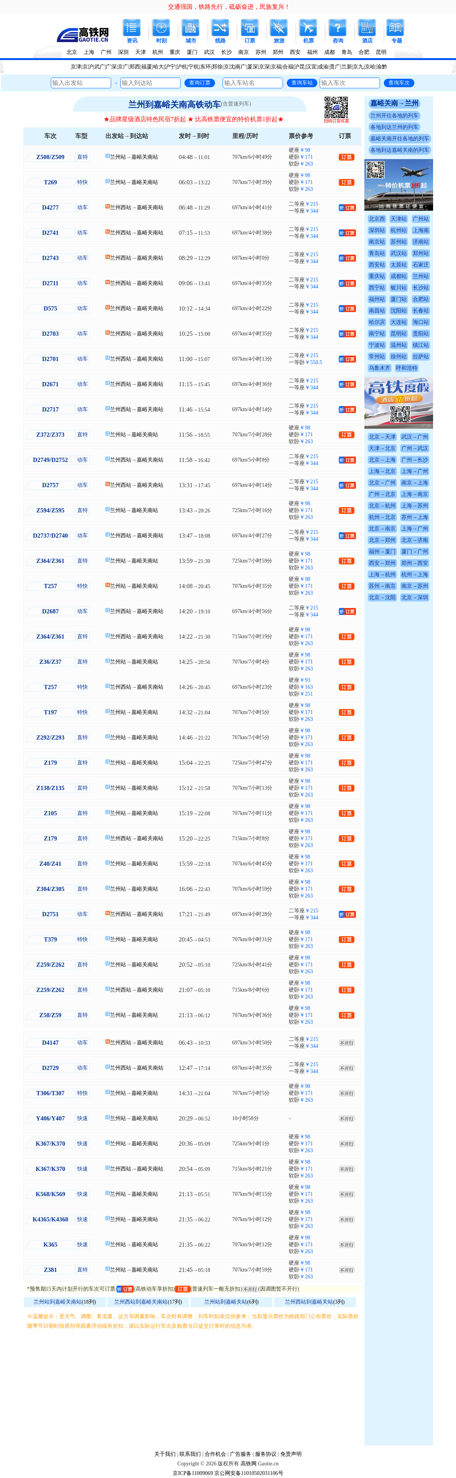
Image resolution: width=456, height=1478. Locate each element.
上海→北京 (382, 471)
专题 (396, 41)
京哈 (370, 67)
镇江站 (421, 345)
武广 (99, 67)
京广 (123, 67)
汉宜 (311, 67)
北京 (71, 52)
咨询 (338, 41)
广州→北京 (382, 494)
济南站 (421, 242)
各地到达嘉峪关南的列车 (399, 150)
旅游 (279, 41)
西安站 (377, 265)
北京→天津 (382, 437)
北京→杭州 (382, 506)
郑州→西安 (414, 563)
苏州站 (399, 242)
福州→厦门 (382, 551)
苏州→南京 (382, 586)
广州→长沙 (414, 460)
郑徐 (217, 67)
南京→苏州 (414, 586)
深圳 (123, 52)
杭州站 (399, 230)
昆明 (381, 52)
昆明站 (399, 334)
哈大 (158, 67)
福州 (312, 52)
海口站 (421, 322)
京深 (264, 67)
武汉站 (399, 253)
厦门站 (399, 299)
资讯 (132, 41)
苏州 (260, 52)
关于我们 (165, 1454)
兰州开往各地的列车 (394, 116)
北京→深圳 (414, 597)
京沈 (229, 67)
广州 (106, 52)
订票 (249, 41)
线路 (220, 41)
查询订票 (199, 83)
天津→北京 (382, 448)
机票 (308, 41)
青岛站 (377, 253)
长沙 (226, 52)
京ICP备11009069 (193, 1473)
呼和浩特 (406, 368)
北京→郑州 (382, 540)
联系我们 (190, 1454)
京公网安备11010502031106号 (248, 1473)
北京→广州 (382, 483)
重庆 (175, 52)
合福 (288, 67)
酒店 (367, 41)
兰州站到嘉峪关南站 (58, 1302)
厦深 (252, 67)
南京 (243, 52)
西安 (295, 52)
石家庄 (421, 265)
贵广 (335, 67)
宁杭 (193, 67)
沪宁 (170, 67)
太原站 (399, 265)
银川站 (399, 288)
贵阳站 (421, 334)
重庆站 (377, 276)
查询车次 (399, 83)
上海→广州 (414, 471)
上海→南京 (414, 494)
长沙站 (421, 288)
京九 (358, 67)
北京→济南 (414, 540)
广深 (111, 67)
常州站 (377, 356)
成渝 (323, 67)
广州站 (421, 219)
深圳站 (377, 230)
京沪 (87, 67)
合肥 (364, 52)
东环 (205, 67)
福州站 (377, 299)
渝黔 (382, 67)
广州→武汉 (414, 448)
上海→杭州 (382, 574)
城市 (191, 41)
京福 (276, 67)
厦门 (192, 52)
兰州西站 (120, 207)
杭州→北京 (382, 517)
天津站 (399, 219)
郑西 (134, 67)
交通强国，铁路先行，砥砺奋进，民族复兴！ (229, 6)
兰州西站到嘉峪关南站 (141, 1302)
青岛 (346, 52)
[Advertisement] (194, 1388)
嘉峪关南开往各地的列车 (399, 138)
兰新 (346, 67)
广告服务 (240, 1454)
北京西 (377, 219)
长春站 (421, 311)
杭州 (157, 52)
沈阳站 (399, 311)
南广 (240, 67)
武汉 (209, 52)
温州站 (399, 345)
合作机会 (215, 1454)
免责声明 (291, 1454)
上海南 (421, 230)
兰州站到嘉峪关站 (225, 1302)
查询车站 (302, 83)
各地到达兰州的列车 (394, 127)
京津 (76, 67)
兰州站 (118, 157)
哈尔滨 (377, 322)
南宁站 (377, 334)
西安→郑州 (382, 563)
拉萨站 (421, 356)
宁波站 (377, 345)
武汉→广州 (414, 437)
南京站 (377, 242)
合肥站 (421, 299)
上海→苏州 (414, 506)
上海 (89, 52)
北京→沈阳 (382, 597)
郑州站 (421, 253)
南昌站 (377, 311)
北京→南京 (382, 529)
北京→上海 (382, 460)
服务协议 (266, 1454)
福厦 (146, 67)
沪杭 (181, 67)
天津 (140, 52)
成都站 (399, 276)
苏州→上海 (414, 517)
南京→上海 (414, 483)
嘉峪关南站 (144, 157)
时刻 (161, 41)
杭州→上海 (414, 574)
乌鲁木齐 (379, 368)
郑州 (278, 52)
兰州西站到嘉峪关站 (309, 1302)
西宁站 (377, 288)
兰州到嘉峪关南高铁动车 (174, 104)
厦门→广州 (414, 551)
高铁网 (249, 1464)
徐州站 (399, 356)
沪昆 (299, 67)
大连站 (399, 322)
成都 (329, 52)
